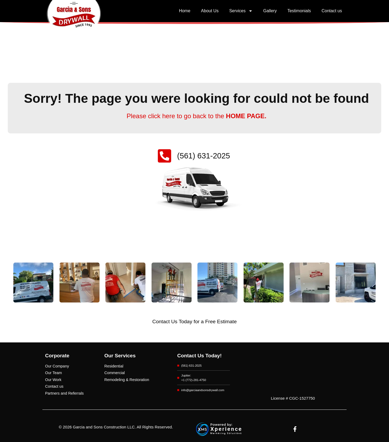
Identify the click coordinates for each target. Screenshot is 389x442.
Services (240, 11)
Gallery (270, 11)
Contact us (331, 11)
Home (184, 11)
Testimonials (299, 11)
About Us (210, 11)
